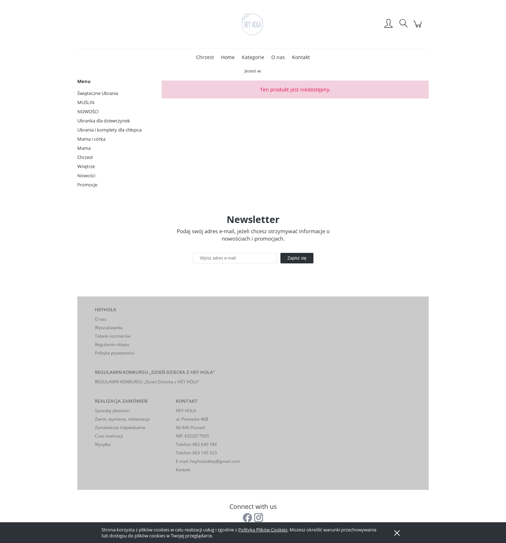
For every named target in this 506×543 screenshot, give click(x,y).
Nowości (86, 175)
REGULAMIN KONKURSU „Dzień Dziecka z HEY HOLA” (147, 382)
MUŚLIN (86, 102)
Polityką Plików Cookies (262, 529)
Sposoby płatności (112, 411)
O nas (100, 319)
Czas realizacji (109, 436)
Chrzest (85, 157)
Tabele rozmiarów (112, 336)
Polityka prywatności (115, 353)
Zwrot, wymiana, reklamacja (122, 419)
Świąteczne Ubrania (97, 93)
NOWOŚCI (88, 111)
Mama (84, 148)
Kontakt (183, 470)
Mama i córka (91, 139)
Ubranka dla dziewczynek (103, 120)
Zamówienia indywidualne (120, 427)
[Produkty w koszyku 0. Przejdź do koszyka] (419, 27)
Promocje (87, 184)
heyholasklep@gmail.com (215, 461)
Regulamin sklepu (112, 344)
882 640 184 (204, 444)
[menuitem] (205, 57)
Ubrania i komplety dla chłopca (109, 130)
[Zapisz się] (296, 258)
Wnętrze (86, 166)
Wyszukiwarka (109, 328)
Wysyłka (103, 444)
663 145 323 (204, 453)
